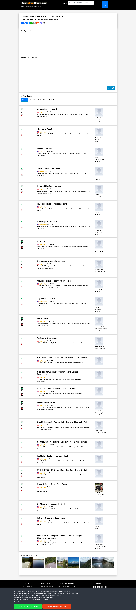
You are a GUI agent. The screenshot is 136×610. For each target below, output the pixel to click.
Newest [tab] (24, 100)
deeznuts (40, 489)
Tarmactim (61, 593)
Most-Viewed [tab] (42, 100)
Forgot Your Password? (28, 593)
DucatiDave (61, 599)
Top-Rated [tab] (32, 100)
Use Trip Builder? (27, 589)
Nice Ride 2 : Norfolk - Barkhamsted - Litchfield (56, 388)
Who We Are (43, 593)
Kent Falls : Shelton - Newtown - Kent (52, 456)
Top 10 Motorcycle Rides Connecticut (46, 19)
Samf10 (39, 173)
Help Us (42, 597)
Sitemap (38, 607)
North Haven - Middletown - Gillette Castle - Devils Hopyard (62, 441)
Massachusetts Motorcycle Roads (80, 407)
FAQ (23, 597)
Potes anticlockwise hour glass (78, 593)
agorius (39, 523)
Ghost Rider (40, 114)
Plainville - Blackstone (46, 402)
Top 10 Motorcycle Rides (46, 587)
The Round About (44, 129)
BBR (70, 587)
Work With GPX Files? (28, 591)
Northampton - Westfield (47, 221)
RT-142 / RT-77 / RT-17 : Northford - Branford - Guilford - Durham (63, 470)
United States (64, 114)
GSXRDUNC (61, 587)
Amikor (60, 589)
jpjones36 (40, 209)
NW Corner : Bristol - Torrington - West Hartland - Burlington (62, 357)
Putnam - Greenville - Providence (51, 518)
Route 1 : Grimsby (44, 148)
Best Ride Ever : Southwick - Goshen (52, 503)
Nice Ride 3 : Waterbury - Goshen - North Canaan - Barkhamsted (58, 372)
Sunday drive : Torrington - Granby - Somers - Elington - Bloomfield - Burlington (60, 536)
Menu (64, 3)
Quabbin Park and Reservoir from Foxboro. (55, 280)
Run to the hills (43, 318)
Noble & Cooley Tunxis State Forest (52, 484)
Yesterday (60, 591)
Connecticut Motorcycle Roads (79, 114)
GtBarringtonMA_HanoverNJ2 (49, 168)
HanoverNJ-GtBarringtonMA (49, 186)
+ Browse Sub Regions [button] (28, 19)
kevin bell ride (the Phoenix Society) (52, 203)
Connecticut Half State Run (48, 109)
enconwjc (40, 226)
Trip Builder (43, 591)
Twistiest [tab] (51, 100)
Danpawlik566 (41, 266)
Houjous (39, 154)
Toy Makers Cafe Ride (46, 298)
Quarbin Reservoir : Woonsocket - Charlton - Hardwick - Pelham (63, 422)
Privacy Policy (45, 607)
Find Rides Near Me (27, 587)
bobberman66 (41, 543)
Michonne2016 (41, 323)
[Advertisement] (68, 44)
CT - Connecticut (42, 116)
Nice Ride (41, 241)
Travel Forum (43, 589)
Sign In (99, 4)
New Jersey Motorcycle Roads (78, 191)
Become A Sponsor (27, 595)
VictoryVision (41, 286)
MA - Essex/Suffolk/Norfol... (50, 288)
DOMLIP (39, 303)
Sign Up (105, 4)
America (56, 114)
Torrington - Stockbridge (47, 338)
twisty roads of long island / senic (51, 261)
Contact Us (43, 595)
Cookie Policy (54, 607)
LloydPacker (40, 407)
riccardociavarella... (63, 597)
